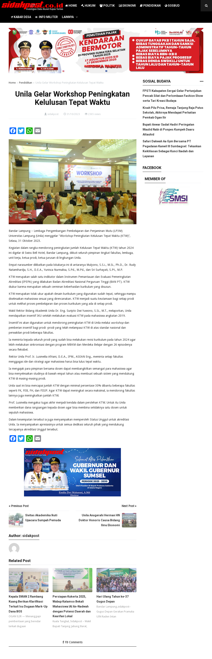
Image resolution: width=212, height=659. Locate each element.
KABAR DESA (21, 17)
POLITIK (107, 5)
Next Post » (129, 506)
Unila (40, 235)
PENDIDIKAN (150, 5)
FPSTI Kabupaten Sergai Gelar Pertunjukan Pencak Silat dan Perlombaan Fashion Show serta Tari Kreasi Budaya (173, 95)
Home (12, 82)
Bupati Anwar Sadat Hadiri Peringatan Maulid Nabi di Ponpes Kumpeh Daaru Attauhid (168, 129)
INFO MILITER (46, 17)
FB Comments (72, 642)
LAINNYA (68, 17)
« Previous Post (19, 506)
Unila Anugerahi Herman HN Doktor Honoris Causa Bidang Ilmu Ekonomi (99, 520)
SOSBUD (172, 5)
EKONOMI (127, 5)
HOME (71, 5)
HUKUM (88, 5)
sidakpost (53, 114)
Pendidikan (25, 82)
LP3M (118, 230)
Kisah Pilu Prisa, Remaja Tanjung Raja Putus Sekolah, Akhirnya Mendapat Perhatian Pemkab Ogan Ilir (173, 112)
